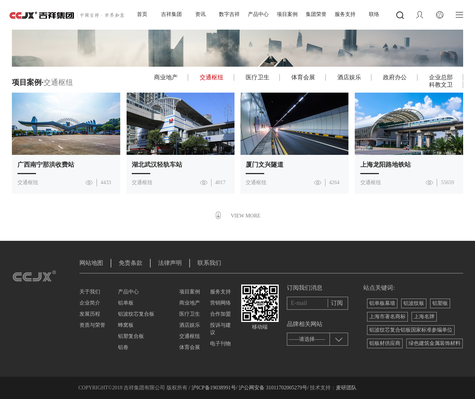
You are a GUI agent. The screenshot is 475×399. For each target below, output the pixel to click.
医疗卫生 (257, 77)
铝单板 (126, 303)
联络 (374, 14)
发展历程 (89, 314)
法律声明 (170, 263)
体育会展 (303, 77)
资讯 (200, 14)
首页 (142, 14)
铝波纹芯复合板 (136, 314)
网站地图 (91, 263)
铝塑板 (440, 303)
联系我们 (209, 263)
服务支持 (345, 14)
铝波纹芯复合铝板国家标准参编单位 (410, 330)
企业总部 (441, 77)
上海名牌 (424, 316)
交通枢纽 (211, 77)
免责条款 (130, 263)
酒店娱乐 (349, 77)
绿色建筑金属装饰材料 (435, 343)
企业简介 (89, 303)
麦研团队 (346, 387)
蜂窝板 (126, 325)
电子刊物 (220, 343)
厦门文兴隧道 (265, 164)
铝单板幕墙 (382, 303)
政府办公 (395, 77)
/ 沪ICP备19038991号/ (213, 387)
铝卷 (123, 347)
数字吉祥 (229, 14)
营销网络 (220, 303)
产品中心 (258, 14)
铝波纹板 (413, 303)
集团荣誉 (316, 14)
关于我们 (89, 292)
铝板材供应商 (384, 343)
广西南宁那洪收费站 (45, 164)
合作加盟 (220, 314)
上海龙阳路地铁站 (385, 164)
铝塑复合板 (131, 336)
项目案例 (287, 14)
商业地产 (166, 77)
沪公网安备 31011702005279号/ (273, 387)
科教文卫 (441, 85)
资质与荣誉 (92, 325)
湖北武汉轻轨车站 (157, 164)
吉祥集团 (171, 14)
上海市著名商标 (387, 316)
